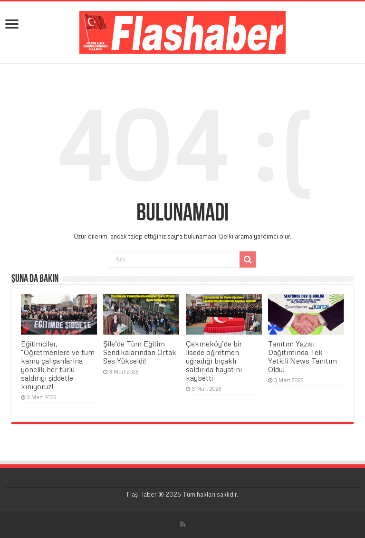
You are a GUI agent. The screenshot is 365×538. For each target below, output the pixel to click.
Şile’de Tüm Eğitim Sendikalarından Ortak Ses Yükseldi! (139, 352)
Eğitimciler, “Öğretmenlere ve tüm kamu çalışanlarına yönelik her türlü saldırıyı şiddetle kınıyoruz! (58, 365)
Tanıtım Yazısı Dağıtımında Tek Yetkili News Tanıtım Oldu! (302, 356)
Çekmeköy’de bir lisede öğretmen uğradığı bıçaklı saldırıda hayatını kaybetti (214, 360)
